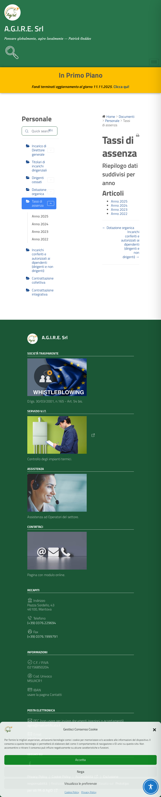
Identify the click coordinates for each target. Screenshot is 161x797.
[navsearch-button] (9, 50)
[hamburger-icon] (154, 62)
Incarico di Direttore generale (43, 150)
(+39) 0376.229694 (41, 623)
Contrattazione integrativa (43, 292)
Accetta (80, 759)
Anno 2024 (40, 224)
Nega (80, 771)
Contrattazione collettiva (43, 280)
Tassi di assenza (43, 203)
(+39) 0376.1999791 (42, 636)
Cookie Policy (72, 792)
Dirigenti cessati (43, 179)
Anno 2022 (40, 239)
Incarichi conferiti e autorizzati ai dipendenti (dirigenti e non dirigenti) (42, 260)
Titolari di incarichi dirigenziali (39, 166)
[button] (154, 729)
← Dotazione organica (118, 227)
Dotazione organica (43, 191)
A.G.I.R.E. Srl (55, 337)
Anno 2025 (40, 216)
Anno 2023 (40, 231)
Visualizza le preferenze (80, 783)
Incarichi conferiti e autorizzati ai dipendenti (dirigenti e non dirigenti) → (130, 244)
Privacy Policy (88, 792)
